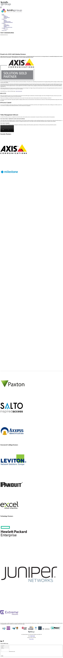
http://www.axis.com (19, 91)
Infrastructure (6, 16)
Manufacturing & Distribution (8, 22)
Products (3, 23)
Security (5, 15)
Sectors (3, 19)
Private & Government (7, 21)
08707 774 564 (4, 30)
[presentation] (8, 654)
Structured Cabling (6, 25)
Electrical (5, 18)
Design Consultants (7, 17)
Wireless (5, 26)
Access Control (6, 24)
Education (5, 20)
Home (3, 14)
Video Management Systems (8, 27)
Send (2, 656)
